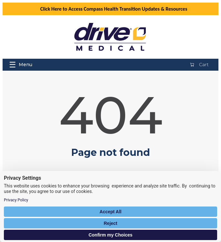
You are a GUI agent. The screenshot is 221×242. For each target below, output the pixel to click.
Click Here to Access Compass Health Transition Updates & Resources (113, 9)
